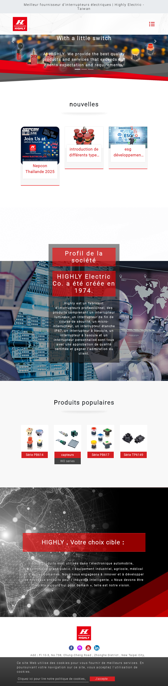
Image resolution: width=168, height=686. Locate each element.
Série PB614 (34, 455)
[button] (12, 41)
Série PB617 (100, 455)
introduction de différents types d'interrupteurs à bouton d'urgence (84, 152)
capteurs (67, 455)
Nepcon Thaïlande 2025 (40, 169)
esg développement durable (128, 152)
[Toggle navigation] (152, 24)
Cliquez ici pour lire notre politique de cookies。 (53, 679)
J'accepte (101, 679)
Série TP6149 (133, 455)
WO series (67, 461)
